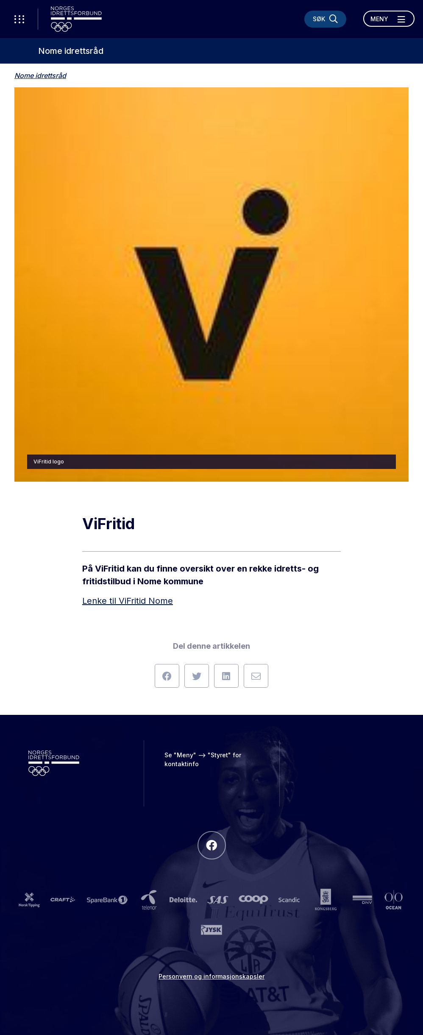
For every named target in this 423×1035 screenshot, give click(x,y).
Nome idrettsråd (70, 51)
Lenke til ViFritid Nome (127, 601)
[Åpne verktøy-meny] (19, 19)
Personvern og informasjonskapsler (211, 976)
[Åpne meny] (389, 19)
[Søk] (325, 19)
